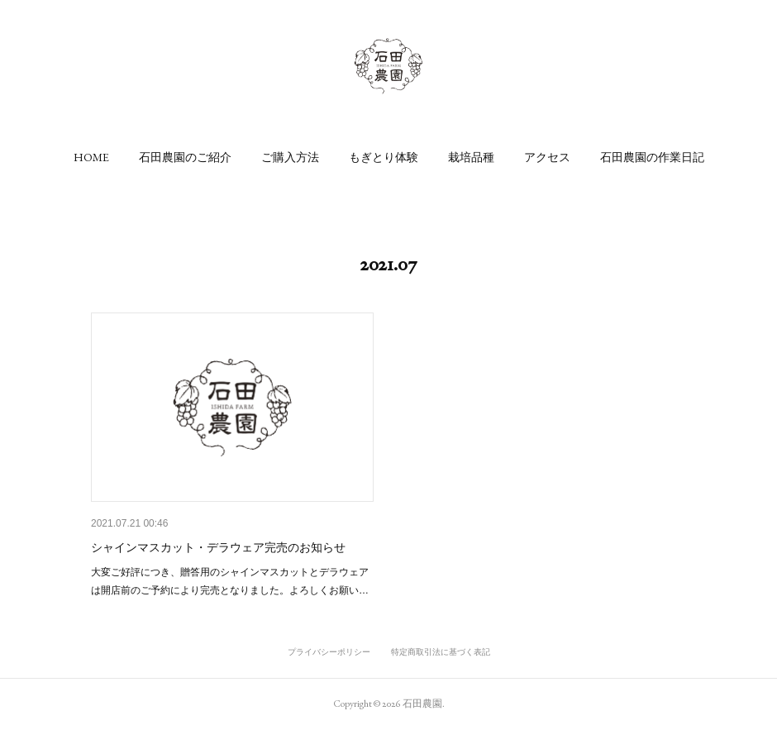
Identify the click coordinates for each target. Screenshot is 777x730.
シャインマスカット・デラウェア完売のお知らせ (218, 547)
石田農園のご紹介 (185, 157)
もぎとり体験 (383, 157)
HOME (91, 157)
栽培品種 (471, 157)
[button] (91, 157)
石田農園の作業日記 (652, 157)
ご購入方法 (290, 157)
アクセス (547, 157)
